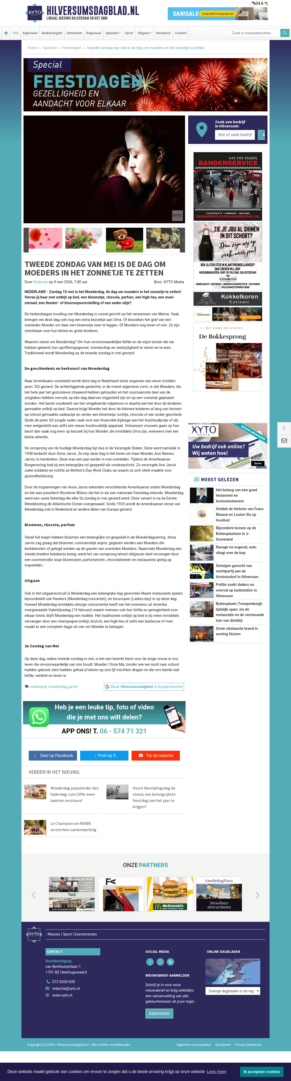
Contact (181, 33)
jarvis (73, 687)
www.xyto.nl (62, 995)
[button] (26, 240)
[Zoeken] (285, 33)
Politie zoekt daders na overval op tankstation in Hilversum (236, 590)
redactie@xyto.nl (66, 988)
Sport (129, 33)
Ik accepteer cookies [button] (262, 1072)
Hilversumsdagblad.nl (93, 10)
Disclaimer (223, 1045)
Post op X (104, 755)
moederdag (57, 687)
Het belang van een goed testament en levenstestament (236, 495)
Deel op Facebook (53, 755)
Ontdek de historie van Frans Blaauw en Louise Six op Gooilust (239, 514)
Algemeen (29, 33)
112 (15, 33)
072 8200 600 (63, 982)
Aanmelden (159, 1013)
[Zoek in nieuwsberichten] (255, 33)
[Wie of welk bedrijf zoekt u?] (235, 135)
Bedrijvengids (52, 33)
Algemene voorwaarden (194, 1045)
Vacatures (163, 33)
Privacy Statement (248, 1045)
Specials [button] (111, 33)
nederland (38, 687)
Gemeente (74, 33)
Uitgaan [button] (143, 33)
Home (33, 48)
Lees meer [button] (216, 1071)
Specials (50, 48)
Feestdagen (71, 48)
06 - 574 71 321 (123, 731)
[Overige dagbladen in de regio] (232, 991)
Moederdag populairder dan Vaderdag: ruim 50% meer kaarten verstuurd (74, 794)
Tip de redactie (155, 755)
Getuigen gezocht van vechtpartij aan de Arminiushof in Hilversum (237, 571)
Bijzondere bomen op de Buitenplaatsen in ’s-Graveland (236, 533)
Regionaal (93, 33)
